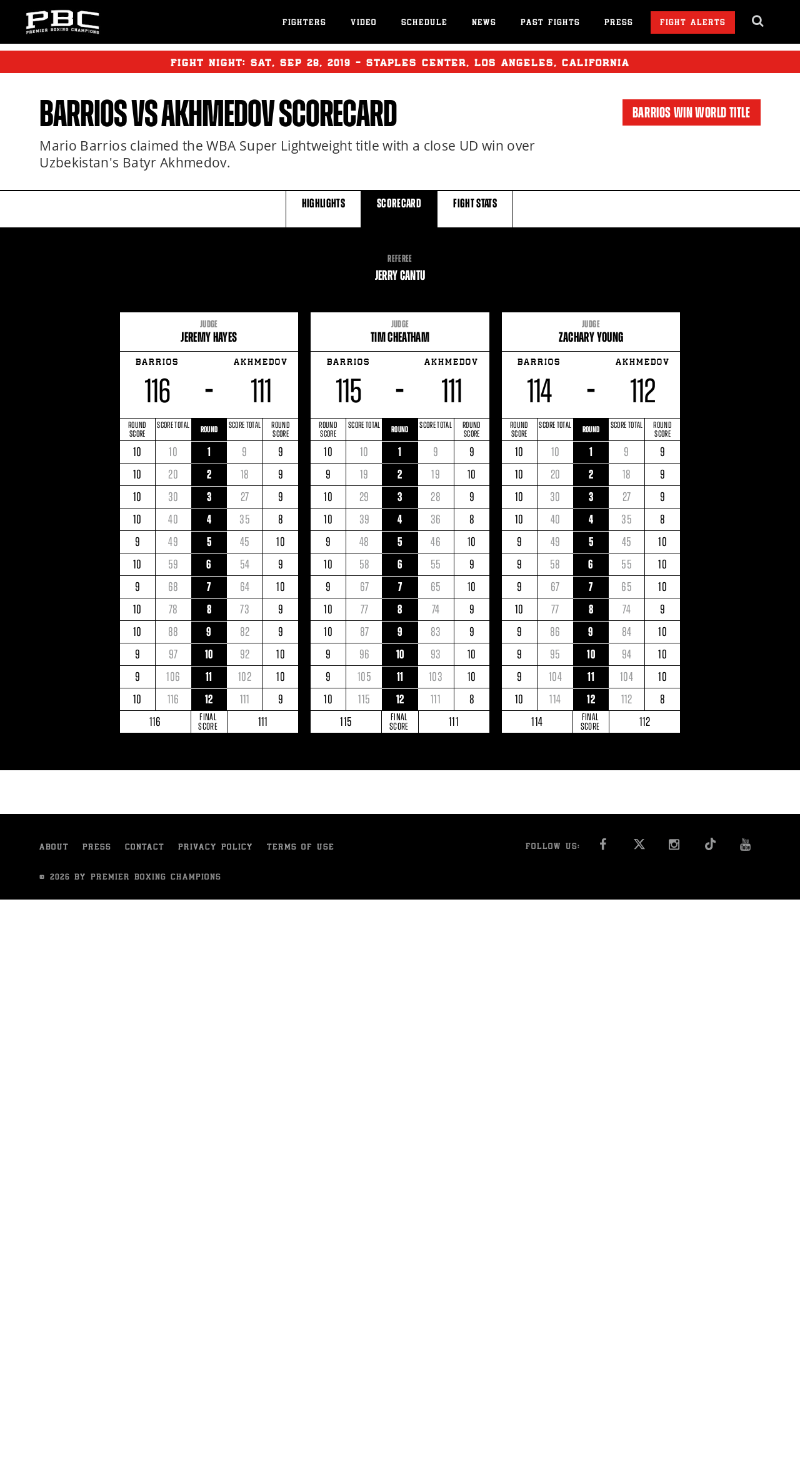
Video (364, 23)
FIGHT (475, 208)
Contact (144, 848)
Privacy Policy (215, 848)
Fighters (304, 23)
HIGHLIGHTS (324, 208)
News (484, 23)
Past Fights (550, 23)
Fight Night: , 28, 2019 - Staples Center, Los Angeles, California (400, 62)
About (54, 848)
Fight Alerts (693, 23)
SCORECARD (399, 208)
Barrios (82, 114)
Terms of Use (300, 848)
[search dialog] (758, 21)
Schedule (424, 23)
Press (618, 23)
